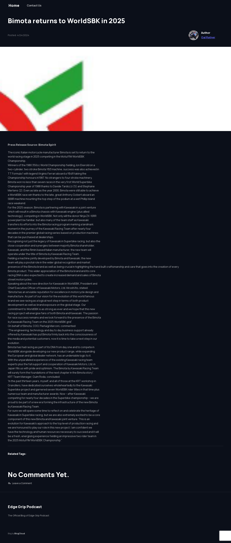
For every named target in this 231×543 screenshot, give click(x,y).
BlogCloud (19, 533)
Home (13, 5)
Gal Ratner (208, 37)
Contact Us (34, 5)
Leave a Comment (20, 483)
